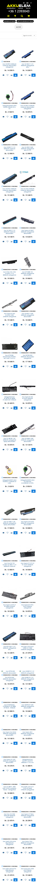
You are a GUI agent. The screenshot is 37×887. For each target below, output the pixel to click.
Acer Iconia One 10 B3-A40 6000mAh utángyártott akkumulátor (9, 837)
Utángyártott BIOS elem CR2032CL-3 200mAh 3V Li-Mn (9, 481)
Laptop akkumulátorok (25, 21)
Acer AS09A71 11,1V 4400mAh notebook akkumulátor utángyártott (9, 149)
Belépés (23, 3)
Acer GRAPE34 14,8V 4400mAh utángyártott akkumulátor (27, 645)
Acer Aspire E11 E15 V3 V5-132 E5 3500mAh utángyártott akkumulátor (27, 537)
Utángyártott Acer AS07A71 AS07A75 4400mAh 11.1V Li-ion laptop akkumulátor (27, 701)
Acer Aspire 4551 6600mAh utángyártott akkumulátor (27, 673)
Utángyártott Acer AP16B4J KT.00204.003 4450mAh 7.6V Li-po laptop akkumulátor (27, 837)
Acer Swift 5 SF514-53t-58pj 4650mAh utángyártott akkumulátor (9, 783)
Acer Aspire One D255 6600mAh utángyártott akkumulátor (27, 509)
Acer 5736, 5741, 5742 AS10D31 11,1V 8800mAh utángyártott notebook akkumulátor (9, 274)
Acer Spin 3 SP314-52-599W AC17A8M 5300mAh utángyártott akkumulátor (27, 592)
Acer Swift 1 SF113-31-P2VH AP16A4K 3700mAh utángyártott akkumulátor (27, 728)
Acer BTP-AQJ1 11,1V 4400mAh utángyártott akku (9, 591)
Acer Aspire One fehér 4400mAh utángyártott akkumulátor (9, 673)
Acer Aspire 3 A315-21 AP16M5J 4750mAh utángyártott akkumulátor (9, 564)
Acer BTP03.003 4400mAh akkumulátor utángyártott (9, 618)
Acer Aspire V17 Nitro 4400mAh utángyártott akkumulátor (27, 755)
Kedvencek (31, 3)
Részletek (3, 75)
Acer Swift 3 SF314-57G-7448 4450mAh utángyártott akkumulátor (9, 810)
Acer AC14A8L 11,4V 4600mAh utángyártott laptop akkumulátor (9, 509)
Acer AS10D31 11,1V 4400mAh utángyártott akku (27, 65)
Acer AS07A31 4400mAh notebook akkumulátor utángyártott (9, 190)
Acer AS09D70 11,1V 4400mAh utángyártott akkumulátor (27, 618)
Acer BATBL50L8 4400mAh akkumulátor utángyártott (27, 357)
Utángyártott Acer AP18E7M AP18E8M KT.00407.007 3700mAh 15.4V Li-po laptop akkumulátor (9, 400)
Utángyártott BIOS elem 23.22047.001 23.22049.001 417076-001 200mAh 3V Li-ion (27, 482)
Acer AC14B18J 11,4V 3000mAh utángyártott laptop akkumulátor (9, 440)
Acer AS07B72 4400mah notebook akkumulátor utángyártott (9, 65)
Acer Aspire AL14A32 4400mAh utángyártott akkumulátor (27, 232)
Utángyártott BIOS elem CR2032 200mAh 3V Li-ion (9, 107)
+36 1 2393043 (19, 11)
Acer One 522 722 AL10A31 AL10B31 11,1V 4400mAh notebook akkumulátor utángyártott (9, 537)
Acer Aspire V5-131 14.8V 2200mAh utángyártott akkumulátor (9, 865)
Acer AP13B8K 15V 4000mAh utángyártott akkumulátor (27, 273)
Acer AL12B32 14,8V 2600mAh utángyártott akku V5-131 (27, 148)
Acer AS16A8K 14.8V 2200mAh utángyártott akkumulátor (27, 440)
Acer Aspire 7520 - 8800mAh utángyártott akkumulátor (27, 782)
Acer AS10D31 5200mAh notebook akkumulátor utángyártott (27, 107)
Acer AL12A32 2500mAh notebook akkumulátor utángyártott (27, 190)
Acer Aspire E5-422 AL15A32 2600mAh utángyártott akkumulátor (27, 399)
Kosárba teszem (16, 75)
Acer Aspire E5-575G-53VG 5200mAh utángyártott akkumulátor (27, 564)
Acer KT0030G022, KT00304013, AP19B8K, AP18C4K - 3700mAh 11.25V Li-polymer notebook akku (9, 647)
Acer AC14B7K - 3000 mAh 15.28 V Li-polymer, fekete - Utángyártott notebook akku (9, 728)
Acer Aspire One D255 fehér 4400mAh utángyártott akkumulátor (27, 865)
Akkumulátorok (9, 21)
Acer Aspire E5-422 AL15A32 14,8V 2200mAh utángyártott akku (9, 316)
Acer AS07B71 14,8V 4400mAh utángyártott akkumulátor (27, 315)
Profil (27, 3)
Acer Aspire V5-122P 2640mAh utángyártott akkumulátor (9, 700)
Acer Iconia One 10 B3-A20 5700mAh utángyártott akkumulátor (27, 810)
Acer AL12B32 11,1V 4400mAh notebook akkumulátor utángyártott (9, 233)
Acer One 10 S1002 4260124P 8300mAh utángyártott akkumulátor (9, 756)
